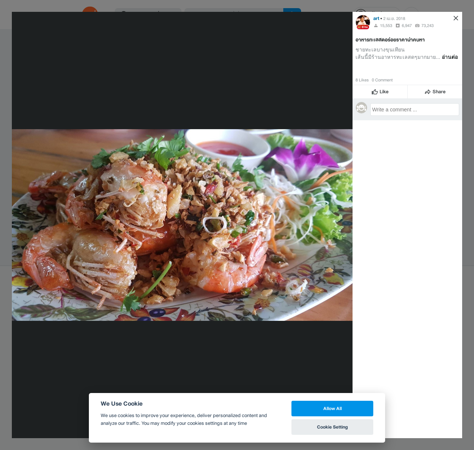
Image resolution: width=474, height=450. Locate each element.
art (376, 18)
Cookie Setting (332, 426)
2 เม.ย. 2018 (394, 18)
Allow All (332, 408)
